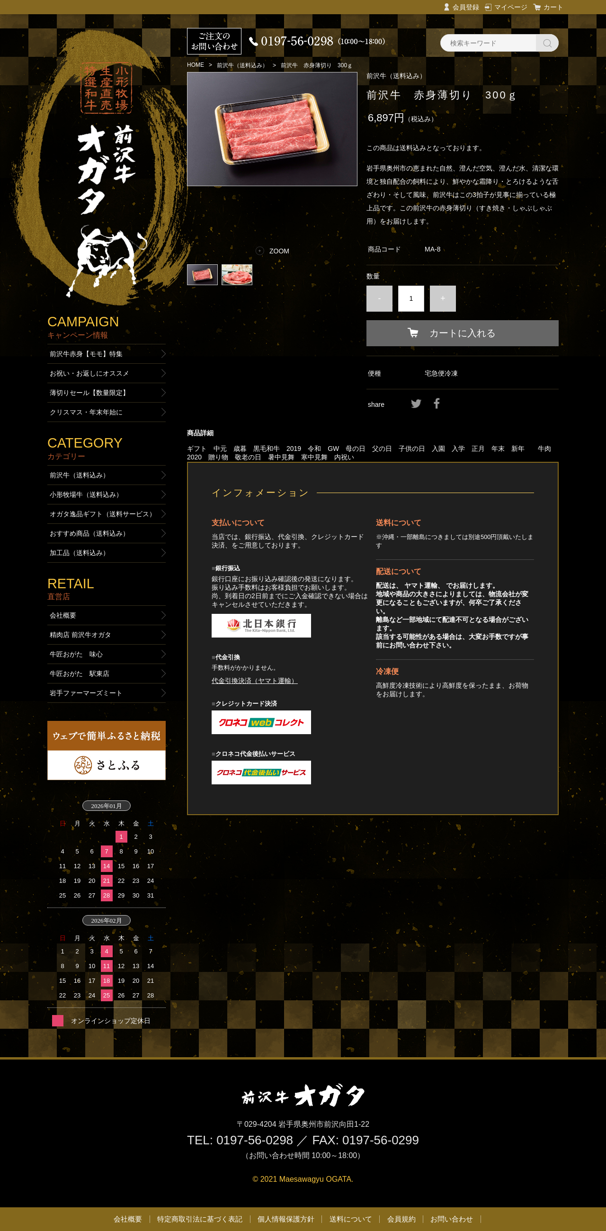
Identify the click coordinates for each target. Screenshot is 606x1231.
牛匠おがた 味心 (76, 654)
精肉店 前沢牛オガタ (80, 634)
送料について (351, 1218)
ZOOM (279, 251)
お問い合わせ (451, 1218)
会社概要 (63, 615)
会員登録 (466, 7)
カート (553, 7)
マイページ (510, 7)
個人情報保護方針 (286, 1218)
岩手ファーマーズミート (86, 693)
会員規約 (401, 1218)
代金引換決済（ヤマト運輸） (255, 680)
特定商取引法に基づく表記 (199, 1218)
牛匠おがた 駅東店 (79, 673)
